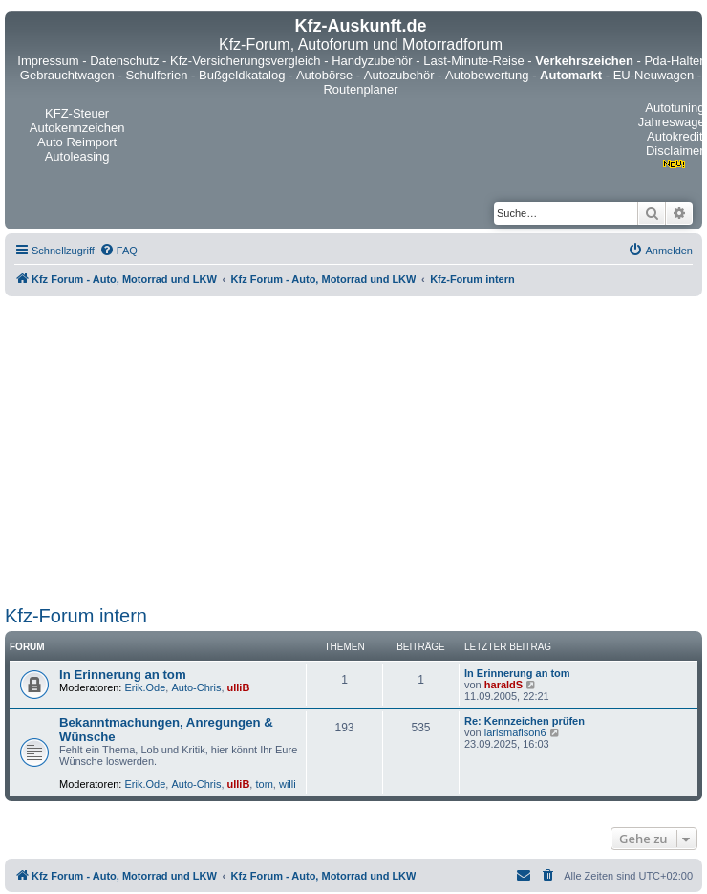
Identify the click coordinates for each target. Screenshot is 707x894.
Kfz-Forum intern (76, 615)
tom (263, 784)
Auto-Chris (196, 687)
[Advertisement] (179, 448)
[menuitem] (118, 250)
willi (287, 784)
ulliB (238, 687)
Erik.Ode (145, 687)
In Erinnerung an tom (122, 674)
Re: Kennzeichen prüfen (524, 721)
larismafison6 (515, 732)
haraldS (503, 684)
